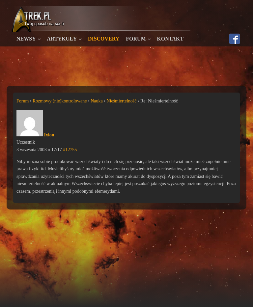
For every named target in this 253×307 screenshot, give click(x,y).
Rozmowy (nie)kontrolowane (60, 100)
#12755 (70, 149)
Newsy (26, 39)
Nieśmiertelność (121, 100)
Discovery (103, 39)
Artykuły (62, 39)
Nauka (97, 100)
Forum (136, 39)
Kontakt (170, 39)
